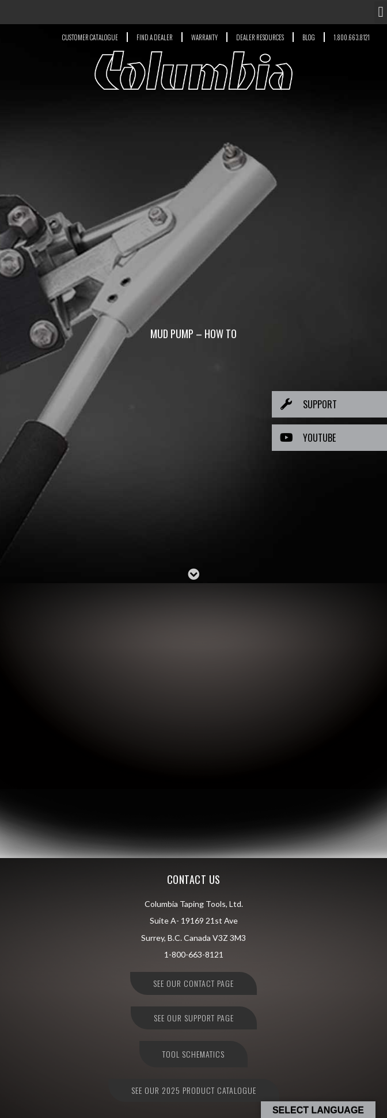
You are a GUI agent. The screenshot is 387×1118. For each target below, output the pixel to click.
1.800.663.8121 (351, 37)
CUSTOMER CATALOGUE (90, 37)
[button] (380, 12)
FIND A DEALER (154, 37)
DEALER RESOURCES (260, 37)
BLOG (308, 37)
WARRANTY (204, 37)
